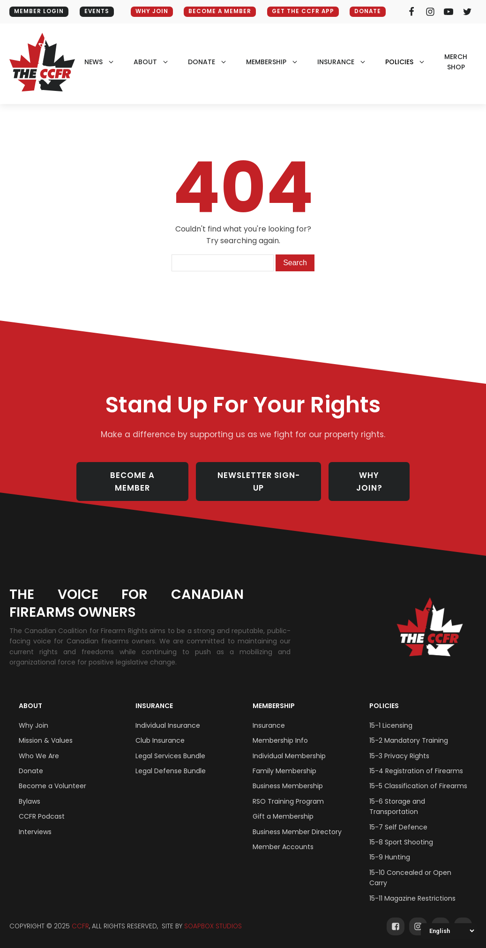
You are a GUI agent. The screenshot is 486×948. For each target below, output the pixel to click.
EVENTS (98, 11)
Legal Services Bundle (170, 744)
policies (399, 62)
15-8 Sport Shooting (401, 831)
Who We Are (39, 744)
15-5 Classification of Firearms (418, 774)
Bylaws (29, 790)
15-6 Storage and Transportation (397, 795)
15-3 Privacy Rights (399, 744)
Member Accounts (283, 835)
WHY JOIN (150, 11)
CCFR (80, 915)
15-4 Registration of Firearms (416, 759)
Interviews (35, 820)
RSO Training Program (288, 790)
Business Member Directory (297, 820)
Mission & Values (46, 729)
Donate (369, 11)
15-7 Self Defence (398, 816)
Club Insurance (160, 729)
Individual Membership (289, 744)
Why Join (33, 714)
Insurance (154, 694)
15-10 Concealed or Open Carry (410, 866)
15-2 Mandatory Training (408, 729)
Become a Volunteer (52, 774)
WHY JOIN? (371, 475)
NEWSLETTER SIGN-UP (260, 475)
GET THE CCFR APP (303, 11)
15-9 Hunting (389, 846)
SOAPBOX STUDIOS (213, 915)
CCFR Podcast (42, 805)
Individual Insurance (167, 714)
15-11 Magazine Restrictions (412, 887)
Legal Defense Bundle (170, 759)
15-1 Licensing (390, 714)
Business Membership (288, 774)
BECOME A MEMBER (219, 11)
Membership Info (280, 729)
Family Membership (284, 759)
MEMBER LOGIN (39, 11)
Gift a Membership (283, 805)
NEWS (93, 62)
